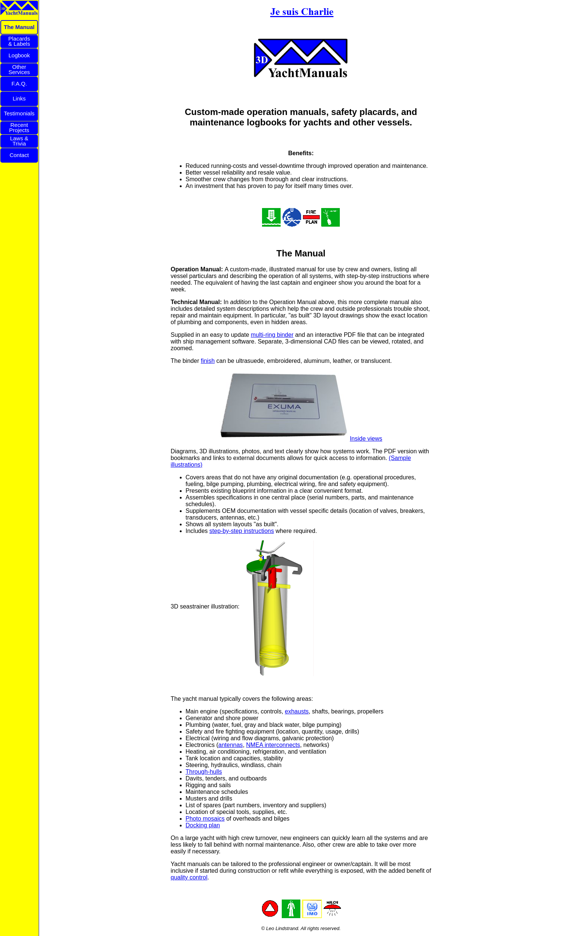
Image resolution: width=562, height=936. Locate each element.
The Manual (19, 27)
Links (19, 98)
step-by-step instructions (242, 531)
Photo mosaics (205, 818)
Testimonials (19, 113)
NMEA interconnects (273, 745)
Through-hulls (204, 772)
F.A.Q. (19, 83)
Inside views (366, 438)
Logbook (19, 55)
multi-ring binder (272, 335)
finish (207, 361)
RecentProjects (19, 127)
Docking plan (203, 825)
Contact (19, 155)
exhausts (297, 711)
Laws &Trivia (19, 141)
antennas (230, 745)
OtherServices (19, 69)
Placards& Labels (19, 41)
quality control (189, 877)
